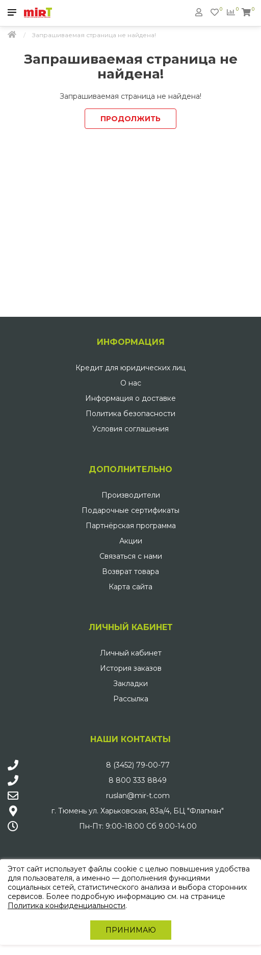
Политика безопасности (130, 413)
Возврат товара (130, 571)
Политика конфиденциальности (66, 905)
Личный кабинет (131, 653)
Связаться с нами (130, 556)
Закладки (130, 683)
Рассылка (130, 698)
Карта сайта (130, 586)
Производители (130, 495)
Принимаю (131, 930)
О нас (130, 383)
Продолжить (130, 118)
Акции (130, 540)
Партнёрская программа (131, 525)
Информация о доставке (130, 398)
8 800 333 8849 (138, 780)
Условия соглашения (130, 428)
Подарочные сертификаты (130, 510)
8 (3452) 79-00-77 (138, 765)
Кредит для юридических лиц (130, 367)
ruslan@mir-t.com (138, 795)
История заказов (131, 668)
